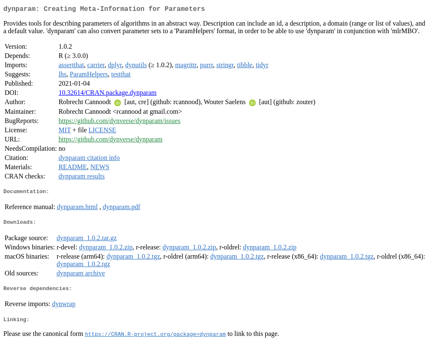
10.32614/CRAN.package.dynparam (107, 94)
